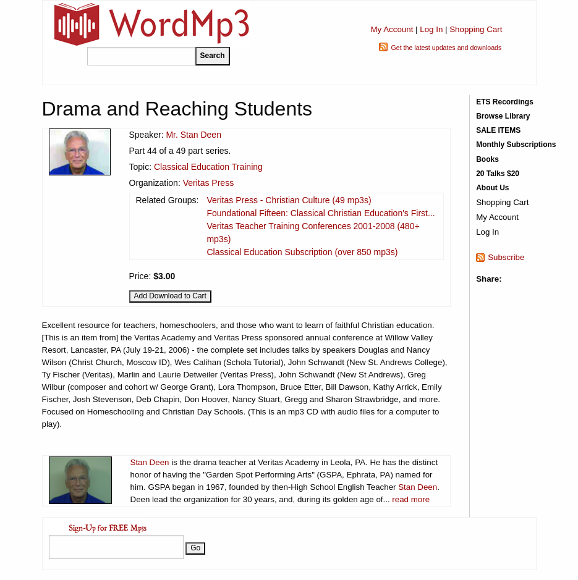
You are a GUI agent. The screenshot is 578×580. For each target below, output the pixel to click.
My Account (391, 29)
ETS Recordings (504, 102)
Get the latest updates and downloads (446, 47)
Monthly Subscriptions (516, 144)
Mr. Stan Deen (193, 135)
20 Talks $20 (497, 173)
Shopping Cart (475, 29)
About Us (492, 187)
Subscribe (506, 257)
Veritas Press (208, 183)
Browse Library (503, 116)
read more (411, 499)
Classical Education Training (208, 167)
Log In (431, 29)
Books (487, 159)
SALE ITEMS (498, 130)
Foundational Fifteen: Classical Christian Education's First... (320, 213)
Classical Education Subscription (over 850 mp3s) (301, 252)
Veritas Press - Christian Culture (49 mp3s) (288, 200)
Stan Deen (149, 462)
